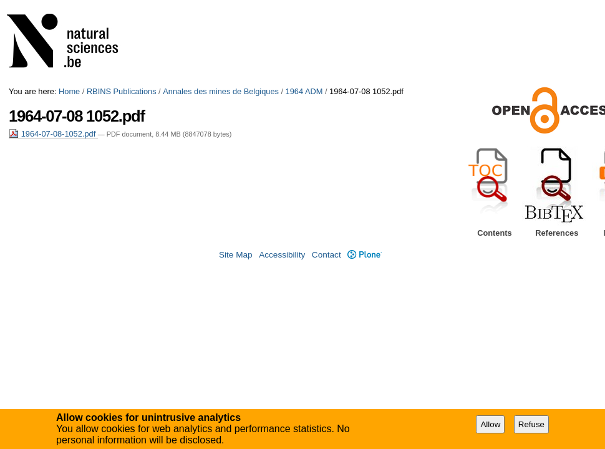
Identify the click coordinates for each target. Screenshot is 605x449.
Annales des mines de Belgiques (221, 91)
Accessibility (282, 254)
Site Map (236, 254)
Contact (326, 254)
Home (69, 91)
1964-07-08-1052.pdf (53, 133)
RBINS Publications (122, 91)
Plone (364, 254)
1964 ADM (304, 91)
